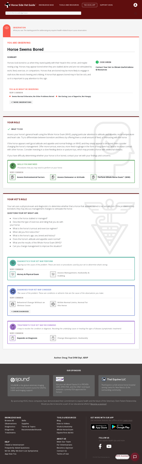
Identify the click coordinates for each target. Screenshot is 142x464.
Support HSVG (106, 5)
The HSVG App (89, 5)
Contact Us (62, 451)
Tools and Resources (69, 5)
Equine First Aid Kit (65, 432)
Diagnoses (9, 429)
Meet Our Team (64, 442)
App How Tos (10, 454)
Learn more (127, 420)
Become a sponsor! (99, 404)
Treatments (10, 432)
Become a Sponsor (65, 448)
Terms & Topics (28, 426)
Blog (59, 420)
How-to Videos (63, 423)
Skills (24, 420)
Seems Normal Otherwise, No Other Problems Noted (33, 96)
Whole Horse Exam (65, 429)
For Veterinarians (64, 445)
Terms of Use (63, 454)
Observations (11, 423)
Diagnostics (10, 426)
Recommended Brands (31, 429)
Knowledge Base (46, 5)
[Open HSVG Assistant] (135, 457)
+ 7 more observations (21, 102)
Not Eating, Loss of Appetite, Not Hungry (74, 96)
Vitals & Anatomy (64, 426)
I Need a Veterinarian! (14, 445)
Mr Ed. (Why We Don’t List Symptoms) (21, 451)
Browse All (9, 420)
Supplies (25, 423)
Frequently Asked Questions (17, 448)
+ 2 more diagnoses (20, 311)
